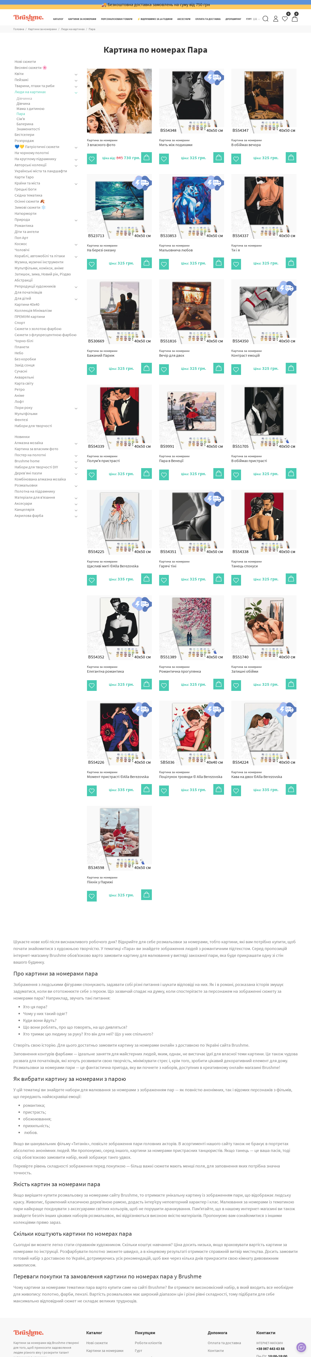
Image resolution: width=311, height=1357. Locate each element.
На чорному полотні (32, 152)
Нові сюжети (25, 61)
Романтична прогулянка (180, 655)
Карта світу (24, 383)
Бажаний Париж (102, 347)
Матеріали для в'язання (35, 497)
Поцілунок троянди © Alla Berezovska (190, 757)
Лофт (19, 401)
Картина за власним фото (36, 448)
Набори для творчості (33, 425)
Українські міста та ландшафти (41, 170)
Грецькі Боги (25, 189)
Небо (19, 352)
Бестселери (24, 134)
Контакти (216, 1327)
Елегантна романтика (105, 655)
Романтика (24, 225)
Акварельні (24, 377)
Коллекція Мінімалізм (33, 310)
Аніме (19, 395)
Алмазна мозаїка (29, 442)
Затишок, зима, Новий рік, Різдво (43, 274)
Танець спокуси (246, 552)
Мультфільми (26, 413)
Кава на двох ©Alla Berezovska (256, 757)
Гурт (138, 1327)
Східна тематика (28, 195)
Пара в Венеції (174, 450)
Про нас (214, 1335)
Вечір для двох (174, 347)
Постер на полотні (30, 454)
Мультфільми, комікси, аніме (39, 267)
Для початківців (28, 292)
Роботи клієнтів (148, 1320)
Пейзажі (21, 79)
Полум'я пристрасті (103, 450)
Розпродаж (24, 140)
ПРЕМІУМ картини (30, 316)
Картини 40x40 (27, 304)
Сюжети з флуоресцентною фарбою (46, 334)
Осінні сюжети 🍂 (30, 201)
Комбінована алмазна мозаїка (40, 479)
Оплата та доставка (224, 1320)
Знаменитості (28, 128)
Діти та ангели (27, 231)
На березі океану (102, 245)
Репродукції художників (35, 286)
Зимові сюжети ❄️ (30, 207)
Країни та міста (27, 183)
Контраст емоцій (246, 347)
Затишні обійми (246, 655)
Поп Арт (21, 237)
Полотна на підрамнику (35, 491)
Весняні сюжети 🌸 (31, 67)
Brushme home (27, 460)
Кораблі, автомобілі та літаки (40, 255)
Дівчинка (24, 98)
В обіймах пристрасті (249, 450)
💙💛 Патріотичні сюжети (37, 146)
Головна (18, 29)
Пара (92, 29)
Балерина (25, 123)
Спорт (20, 322)
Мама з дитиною (30, 108)
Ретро (20, 389)
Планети (22, 346)
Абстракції (24, 280)
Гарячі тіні (174, 552)
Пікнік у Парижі (102, 860)
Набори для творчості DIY (36, 466)
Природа (22, 219)
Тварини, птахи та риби (34, 85)
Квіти (19, 73)
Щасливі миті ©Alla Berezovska (112, 552)
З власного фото (102, 142)
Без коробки (25, 358)
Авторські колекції (30, 164)
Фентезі (21, 419)
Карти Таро (24, 176)
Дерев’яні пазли (28, 473)
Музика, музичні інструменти (39, 261)
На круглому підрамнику (35, 158)
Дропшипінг (145, 1335)
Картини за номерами (42, 29)
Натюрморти (25, 213)
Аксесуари (23, 503)
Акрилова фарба (29, 515)
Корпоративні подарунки (156, 1343)
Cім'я (21, 118)
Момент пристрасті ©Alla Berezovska (118, 757)
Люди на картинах (73, 29)
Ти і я (246, 245)
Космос (21, 243)
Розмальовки (26, 485)
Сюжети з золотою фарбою (38, 328)
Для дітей (23, 298)
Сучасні (21, 371)
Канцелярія (24, 509)
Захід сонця (25, 365)
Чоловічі (22, 249)
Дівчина (23, 103)
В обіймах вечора (246, 142)
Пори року (23, 407)
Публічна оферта (222, 1343)
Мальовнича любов (176, 245)
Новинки (22, 436)
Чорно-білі (24, 340)
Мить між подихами (175, 142)
